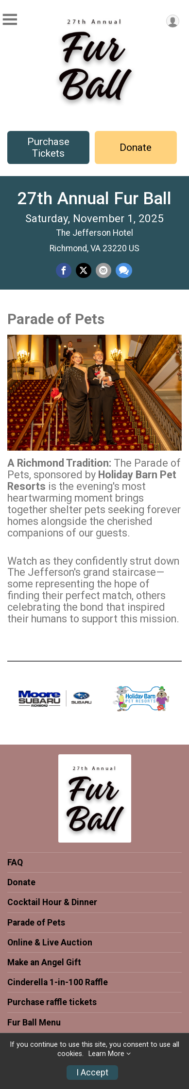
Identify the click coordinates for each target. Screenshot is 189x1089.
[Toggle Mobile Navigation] (9, 20)
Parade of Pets (36, 922)
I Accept (92, 1072)
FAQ (15, 862)
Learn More (106, 1054)
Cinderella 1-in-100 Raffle (57, 982)
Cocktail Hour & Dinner (52, 902)
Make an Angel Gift (44, 962)
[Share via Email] (103, 270)
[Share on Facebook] (63, 270)
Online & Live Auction (49, 942)
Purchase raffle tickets (52, 1002)
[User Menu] (172, 21)
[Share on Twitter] (83, 270)
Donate (136, 147)
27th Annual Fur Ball (94, 198)
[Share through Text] (124, 270)
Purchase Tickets (48, 147)
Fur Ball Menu (34, 1022)
